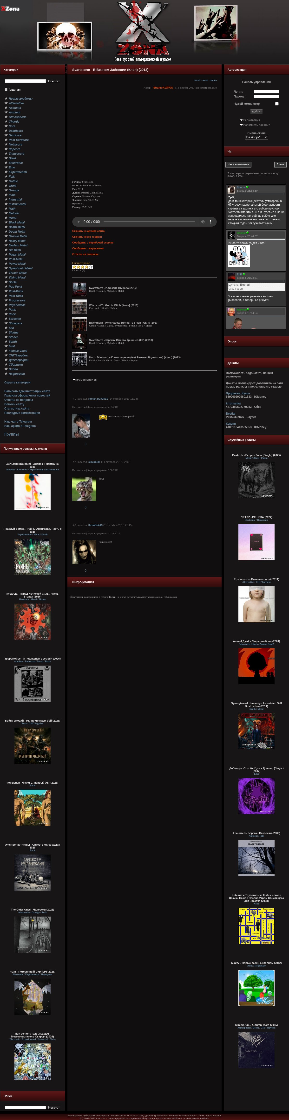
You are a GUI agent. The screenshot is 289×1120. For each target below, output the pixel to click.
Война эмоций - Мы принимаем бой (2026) (32, 720)
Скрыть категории (17, 382)
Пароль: (240, 96)
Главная (15, 89)
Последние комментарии (22, 413)
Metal (205, 80)
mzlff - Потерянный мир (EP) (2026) (32, 971)
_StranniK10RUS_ (163, 87)
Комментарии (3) (84, 379)
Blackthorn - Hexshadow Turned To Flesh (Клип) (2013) (123, 322)
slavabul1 (94, 461)
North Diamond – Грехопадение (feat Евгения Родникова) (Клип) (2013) (135, 357)
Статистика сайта (16, 408)
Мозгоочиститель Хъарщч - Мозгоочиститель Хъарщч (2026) (32, 1035)
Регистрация (251, 119)
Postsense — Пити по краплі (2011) (256, 579)
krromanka (233, 403)
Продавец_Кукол (238, 393)
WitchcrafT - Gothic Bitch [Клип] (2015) (113, 305)
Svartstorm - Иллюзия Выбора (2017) (113, 287)
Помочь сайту (14, 404)
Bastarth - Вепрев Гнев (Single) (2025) (256, 455)
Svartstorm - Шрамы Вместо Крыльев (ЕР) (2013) (121, 340)
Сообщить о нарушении (88, 248)
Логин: (238, 91)
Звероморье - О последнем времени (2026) (32, 658)
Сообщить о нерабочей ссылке (92, 242)
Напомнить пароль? (256, 124)
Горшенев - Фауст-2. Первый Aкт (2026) (32, 782)
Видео (213, 80)
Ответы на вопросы (18, 400)
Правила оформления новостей (27, 395)
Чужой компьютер (247, 103)
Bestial (230, 413)
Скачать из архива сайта (88, 231)
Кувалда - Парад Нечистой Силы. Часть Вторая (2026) (33, 595)
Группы (11, 434)
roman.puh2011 (98, 398)
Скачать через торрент (87, 236)
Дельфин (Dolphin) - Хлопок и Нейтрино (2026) (32, 465)
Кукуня (231, 423)
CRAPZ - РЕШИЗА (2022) (256, 517)
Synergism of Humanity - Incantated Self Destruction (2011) (256, 705)
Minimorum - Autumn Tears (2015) (256, 1024)
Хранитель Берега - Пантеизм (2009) (256, 833)
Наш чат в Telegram (18, 421)
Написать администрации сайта (27, 391)
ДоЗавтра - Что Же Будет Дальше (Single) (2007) (256, 769)
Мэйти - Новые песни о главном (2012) (256, 962)
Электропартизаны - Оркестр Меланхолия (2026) (32, 846)
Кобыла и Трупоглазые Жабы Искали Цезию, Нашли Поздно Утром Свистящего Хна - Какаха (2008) (256, 898)
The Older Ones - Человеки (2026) (32, 909)
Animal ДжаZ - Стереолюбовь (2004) (256, 641)
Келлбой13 (95, 525)
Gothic (197, 80)
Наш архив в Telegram (20, 426)
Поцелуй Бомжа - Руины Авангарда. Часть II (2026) (32, 530)
